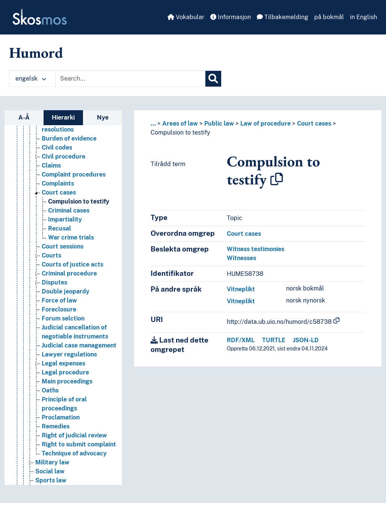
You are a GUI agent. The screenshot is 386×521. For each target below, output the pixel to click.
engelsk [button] (30, 78)
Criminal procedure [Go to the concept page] (69, 273)
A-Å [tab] (24, 117)
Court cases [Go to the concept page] (59, 192)
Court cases (314, 123)
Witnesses (241, 258)
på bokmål (329, 17)
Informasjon (230, 17)
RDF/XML (241, 340)
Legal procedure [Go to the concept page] (65, 372)
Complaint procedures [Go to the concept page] (74, 174)
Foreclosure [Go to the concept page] (59, 309)
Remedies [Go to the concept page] (55, 426)
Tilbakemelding (282, 17)
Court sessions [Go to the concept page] (62, 246)
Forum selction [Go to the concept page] (63, 318)
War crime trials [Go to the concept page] (71, 237)
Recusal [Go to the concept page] (59, 228)
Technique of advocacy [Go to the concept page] (74, 453)
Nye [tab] (103, 117)
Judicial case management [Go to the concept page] (79, 345)
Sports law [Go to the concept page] (50, 480)
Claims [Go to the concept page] (51, 165)
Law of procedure (265, 123)
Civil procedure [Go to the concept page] (63, 156)
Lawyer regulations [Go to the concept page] (69, 354)
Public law (219, 123)
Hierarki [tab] (63, 117)
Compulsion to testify (180, 132)
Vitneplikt (241, 289)
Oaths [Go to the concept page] (50, 390)
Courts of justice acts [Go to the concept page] (72, 264)
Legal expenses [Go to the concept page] (63, 363)
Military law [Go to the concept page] (52, 462)
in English (363, 17)
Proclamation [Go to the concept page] (61, 417)
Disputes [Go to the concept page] (54, 282)
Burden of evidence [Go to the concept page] (69, 138)
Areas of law (180, 123)
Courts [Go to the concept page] (51, 255)
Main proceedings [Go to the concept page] (67, 381)
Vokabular (185, 17)
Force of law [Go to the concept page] (59, 300)
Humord (36, 52)
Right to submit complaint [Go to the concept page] (79, 444)
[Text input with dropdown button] (130, 78)
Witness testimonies (255, 249)
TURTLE (273, 340)
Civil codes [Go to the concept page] (57, 147)
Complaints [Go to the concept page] (58, 183)
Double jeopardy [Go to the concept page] (65, 291)
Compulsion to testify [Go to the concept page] (78, 201)
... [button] (153, 123)
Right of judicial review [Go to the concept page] (74, 435)
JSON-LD (306, 340)
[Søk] (213, 78)
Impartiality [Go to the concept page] (65, 219)
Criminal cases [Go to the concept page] (68, 210)
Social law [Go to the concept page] (50, 471)
